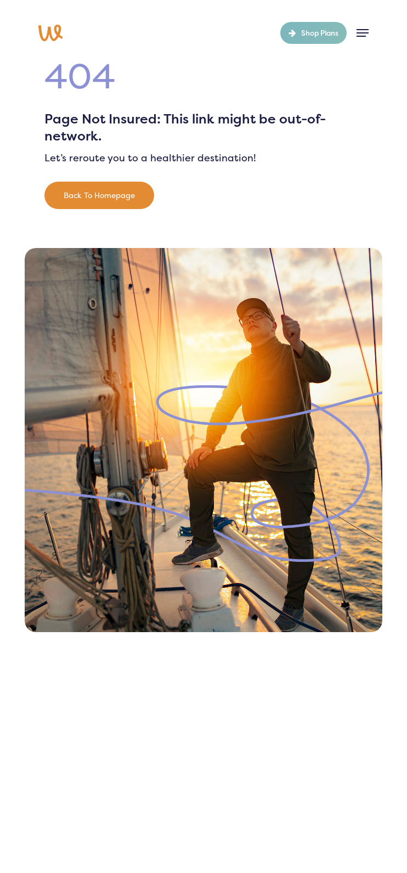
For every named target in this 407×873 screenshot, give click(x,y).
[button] (363, 32)
